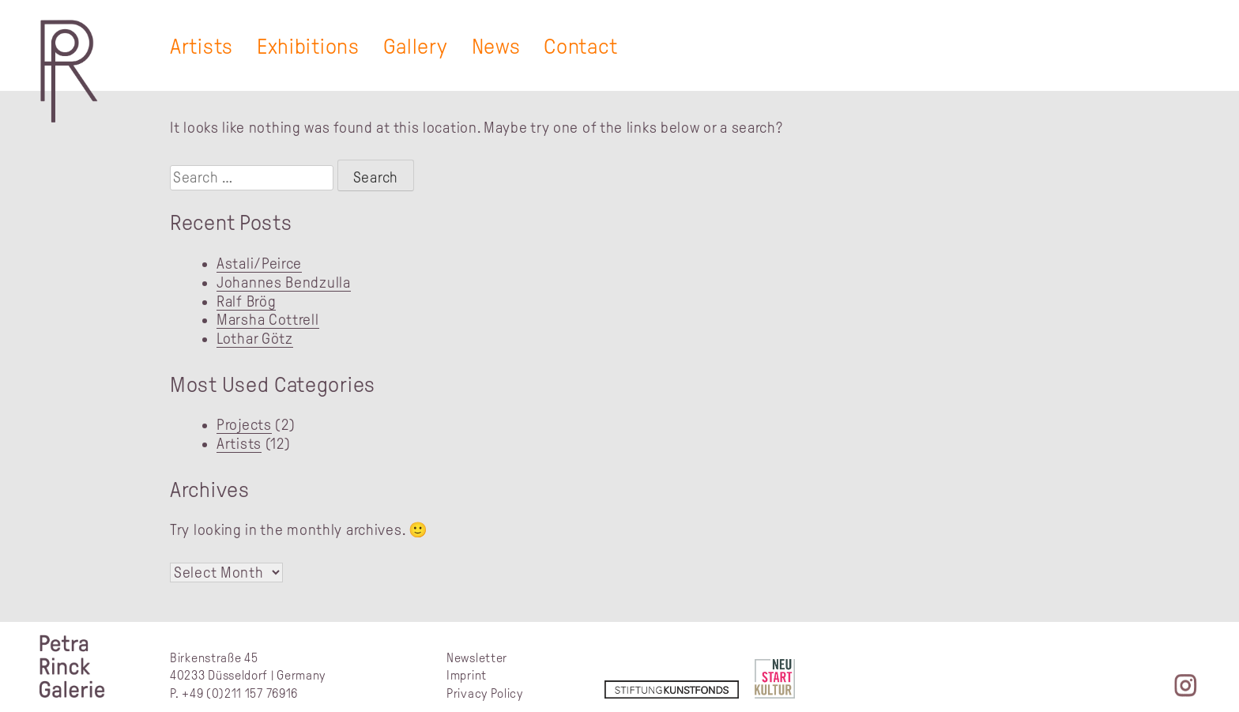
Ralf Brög (246, 301)
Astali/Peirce (259, 263)
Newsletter (476, 658)
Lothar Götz (255, 338)
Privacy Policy (484, 693)
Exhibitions (308, 46)
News (496, 46)
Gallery (415, 46)
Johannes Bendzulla (284, 282)
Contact (580, 46)
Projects (244, 424)
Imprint (466, 675)
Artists (201, 46)
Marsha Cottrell (268, 319)
